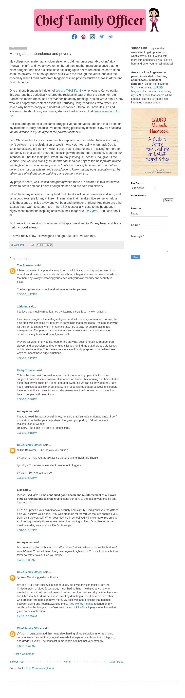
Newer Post (17, 661)
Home (67, 661)
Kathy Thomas (26, 370)
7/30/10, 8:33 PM (27, 477)
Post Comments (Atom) (40, 668)
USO (63, 206)
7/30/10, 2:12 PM (27, 358)
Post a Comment (24, 654)
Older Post (116, 661)
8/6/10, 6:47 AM (26, 646)
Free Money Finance (81, 603)
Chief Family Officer (29, 445)
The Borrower (25, 265)
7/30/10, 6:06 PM (27, 399)
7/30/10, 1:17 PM (27, 294)
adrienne (22, 306)
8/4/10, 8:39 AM (26, 560)
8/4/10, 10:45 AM (27, 616)
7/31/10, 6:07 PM (27, 530)
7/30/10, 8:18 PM (27, 432)
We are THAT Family (69, 90)
